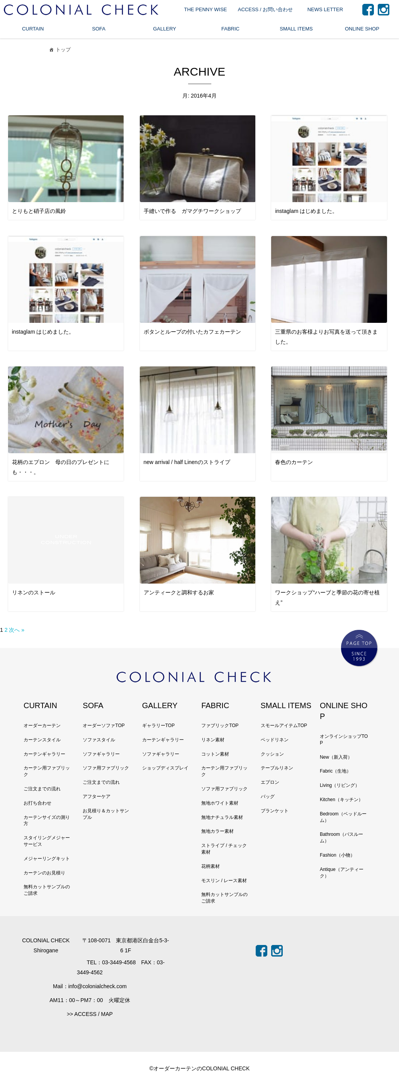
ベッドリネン (275, 739)
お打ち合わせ (37, 803)
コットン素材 (215, 754)
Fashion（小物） (337, 855)
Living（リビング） (340, 785)
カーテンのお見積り (44, 873)
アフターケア (96, 796)
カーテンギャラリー (44, 754)
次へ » (16, 630)
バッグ (268, 796)
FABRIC (230, 29)
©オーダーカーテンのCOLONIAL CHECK (199, 1068)
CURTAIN (33, 29)
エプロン (270, 782)
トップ (59, 51)
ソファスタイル (99, 739)
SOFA (98, 29)
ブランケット (275, 810)
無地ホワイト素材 (219, 803)
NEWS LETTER (325, 9)
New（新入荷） (336, 757)
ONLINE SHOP (362, 29)
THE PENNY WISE (205, 9)
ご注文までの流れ (42, 788)
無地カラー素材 (217, 831)
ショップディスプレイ (165, 768)
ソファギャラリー (101, 754)
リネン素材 (212, 739)
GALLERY (164, 29)
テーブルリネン (277, 768)
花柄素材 (210, 866)
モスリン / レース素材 (224, 880)
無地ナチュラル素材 (222, 817)
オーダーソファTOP (103, 725)
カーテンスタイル (42, 739)
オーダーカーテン (42, 725)
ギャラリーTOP (158, 725)
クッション (272, 754)
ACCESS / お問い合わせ (265, 9)
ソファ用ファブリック (106, 768)
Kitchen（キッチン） (341, 799)
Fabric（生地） (335, 771)
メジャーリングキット (47, 858)
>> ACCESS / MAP (90, 1014)
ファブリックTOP (219, 725)
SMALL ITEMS (296, 29)
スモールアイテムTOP (284, 725)
